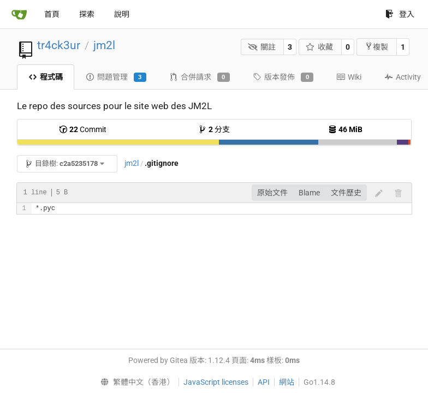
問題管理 (116, 77)
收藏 (320, 47)
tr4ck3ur (58, 45)
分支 (214, 129)
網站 (286, 382)
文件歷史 (346, 192)
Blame (309, 192)
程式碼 (45, 77)
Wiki (348, 77)
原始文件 (272, 192)
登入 (400, 14)
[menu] (135, 382)
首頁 (52, 14)
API (264, 382)
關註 (262, 47)
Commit (82, 129)
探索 (86, 14)
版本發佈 (283, 77)
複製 (376, 46)
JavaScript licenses (215, 382)
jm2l (104, 45)
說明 (121, 14)
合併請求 (199, 77)
